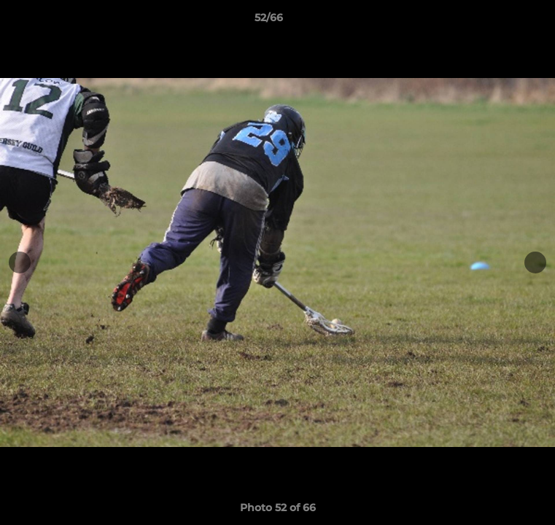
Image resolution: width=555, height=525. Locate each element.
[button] (502, 21)
